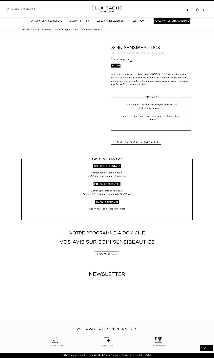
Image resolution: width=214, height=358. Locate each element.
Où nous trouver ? (20, 9)
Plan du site (95, 355)
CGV (65, 355)
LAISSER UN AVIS (107, 254)
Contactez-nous (111, 355)
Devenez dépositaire (133, 355)
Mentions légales (78, 355)
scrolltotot (206, 348)
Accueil (25, 29)
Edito (149, 355)
